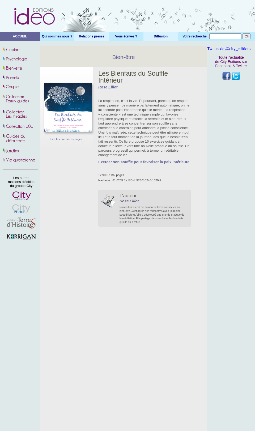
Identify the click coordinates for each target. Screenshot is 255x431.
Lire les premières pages (66, 139)
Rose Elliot (107, 87)
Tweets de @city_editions (229, 48)
